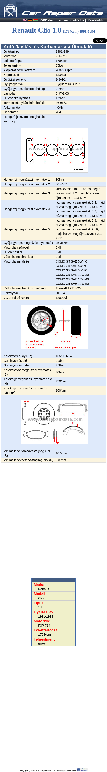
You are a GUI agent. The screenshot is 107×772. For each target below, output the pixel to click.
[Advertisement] (53, 520)
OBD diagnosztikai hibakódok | (63, 20)
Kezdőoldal (96, 20)
